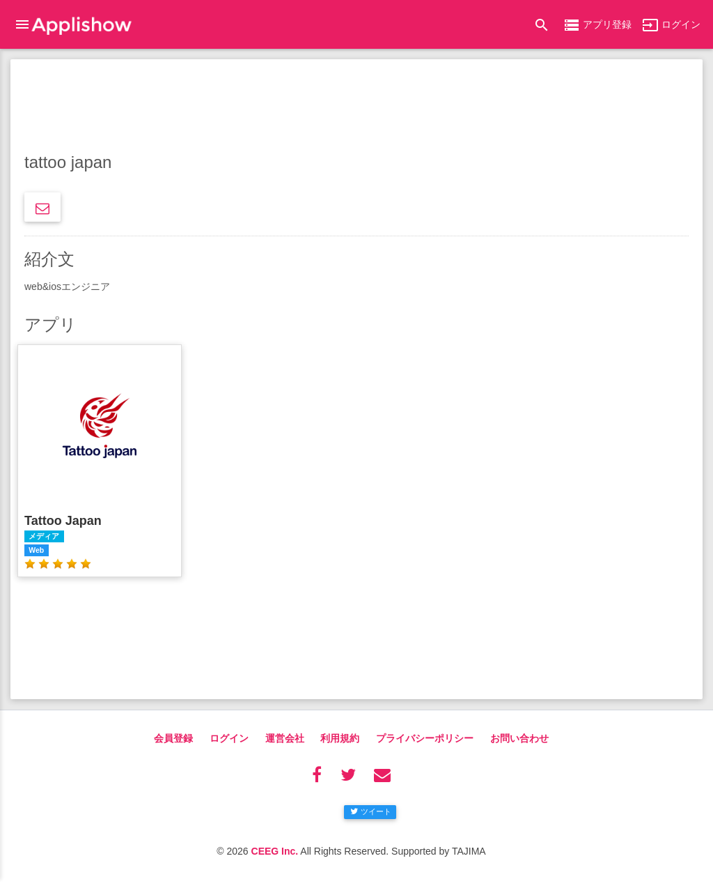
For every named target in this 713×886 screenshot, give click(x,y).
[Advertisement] (356, 108)
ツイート (370, 811)
